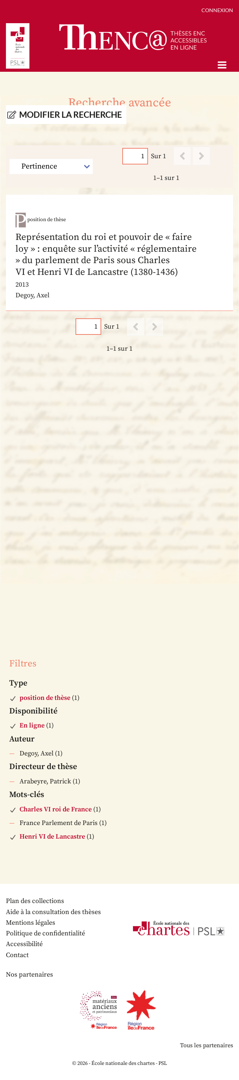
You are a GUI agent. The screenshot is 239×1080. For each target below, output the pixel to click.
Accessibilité (24, 944)
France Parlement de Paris (59, 823)
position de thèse (45, 698)
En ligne (32, 725)
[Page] (135, 156)
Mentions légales (30, 922)
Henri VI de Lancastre (52, 836)
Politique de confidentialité (45, 933)
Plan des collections (35, 901)
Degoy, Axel (36, 753)
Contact (17, 955)
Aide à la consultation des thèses (53, 912)
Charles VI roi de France (56, 809)
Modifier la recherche (70, 115)
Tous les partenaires (206, 1045)
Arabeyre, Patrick (45, 781)
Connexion (217, 10)
